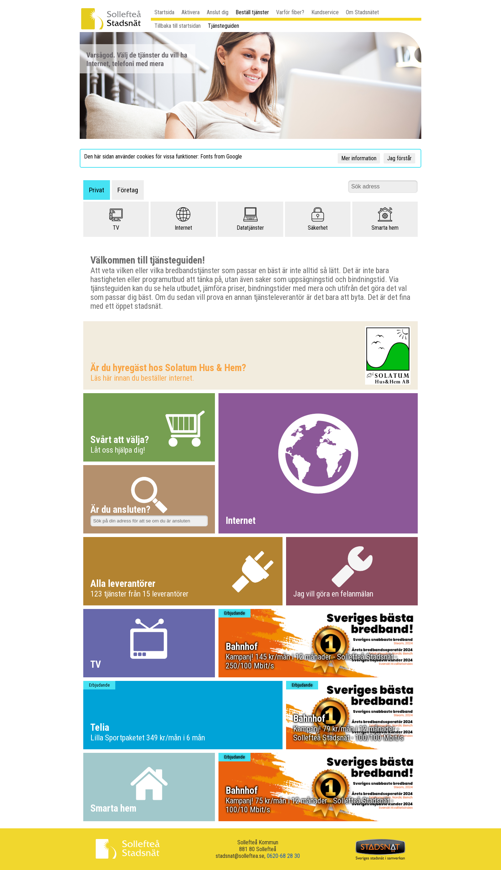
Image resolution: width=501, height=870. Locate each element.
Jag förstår (399, 158)
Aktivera (190, 12)
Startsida (164, 12)
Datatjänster (250, 219)
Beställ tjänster (252, 12)
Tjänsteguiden (223, 25)
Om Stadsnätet (362, 12)
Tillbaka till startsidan (177, 25)
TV (116, 219)
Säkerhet (318, 219)
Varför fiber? (290, 12)
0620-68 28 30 (283, 856)
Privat (96, 190)
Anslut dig (217, 12)
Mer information (358, 158)
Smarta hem (385, 219)
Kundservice (325, 12)
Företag (127, 190)
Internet (183, 219)
